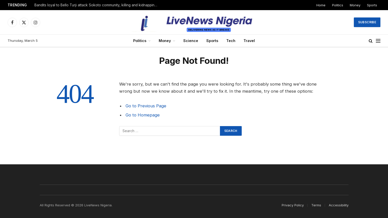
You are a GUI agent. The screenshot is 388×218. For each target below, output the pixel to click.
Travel (249, 40)
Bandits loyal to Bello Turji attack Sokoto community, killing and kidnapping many (97, 5)
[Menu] (378, 41)
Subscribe (367, 22)
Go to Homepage (143, 114)
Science (190, 40)
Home (320, 5)
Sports (372, 5)
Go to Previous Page (146, 105)
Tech (230, 40)
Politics (337, 5)
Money (355, 5)
